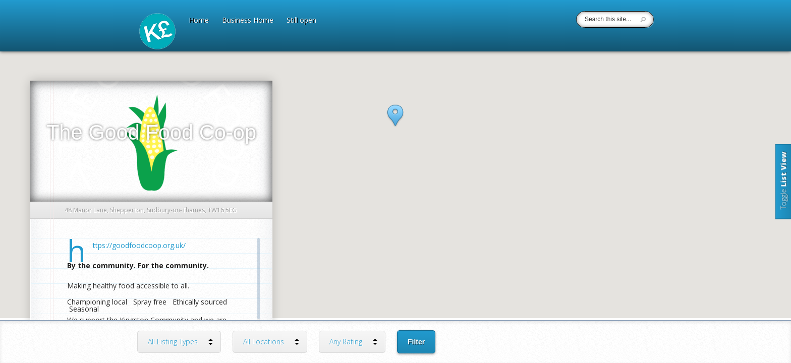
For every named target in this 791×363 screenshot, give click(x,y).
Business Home (247, 21)
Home (199, 21)
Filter (416, 342)
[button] (395, 125)
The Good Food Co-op (151, 132)
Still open (301, 21)
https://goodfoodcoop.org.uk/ (139, 245)
